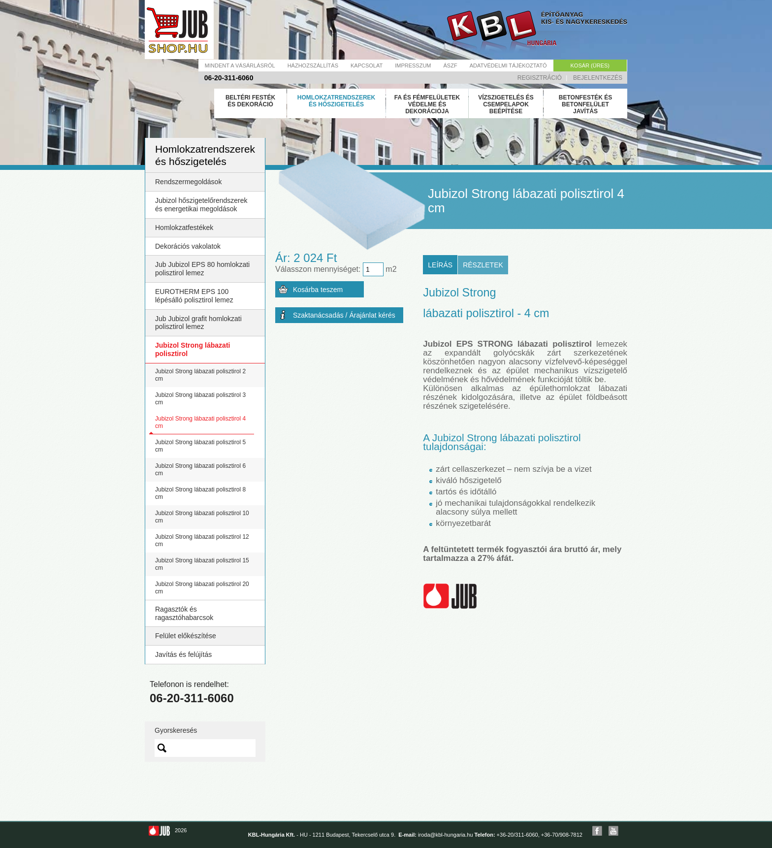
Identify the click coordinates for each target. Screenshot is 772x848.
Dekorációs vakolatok (188, 246)
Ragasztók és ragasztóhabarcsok (184, 613)
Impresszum (413, 65)
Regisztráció (539, 77)
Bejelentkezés (597, 77)
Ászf (450, 65)
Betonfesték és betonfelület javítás (585, 104)
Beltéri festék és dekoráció (250, 101)
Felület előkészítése (185, 636)
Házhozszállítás (313, 65)
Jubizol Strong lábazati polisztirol (192, 349)
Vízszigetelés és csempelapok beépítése (506, 104)
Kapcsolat (367, 65)
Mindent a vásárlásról (240, 65)
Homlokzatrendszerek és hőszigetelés (336, 101)
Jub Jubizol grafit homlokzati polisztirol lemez (198, 323)
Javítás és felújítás (183, 654)
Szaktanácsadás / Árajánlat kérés (344, 315)
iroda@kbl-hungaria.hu (445, 835)
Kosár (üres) (590, 65)
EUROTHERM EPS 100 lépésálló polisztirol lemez (194, 296)
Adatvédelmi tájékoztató (508, 65)
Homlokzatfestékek (184, 227)
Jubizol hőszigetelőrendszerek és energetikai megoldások (201, 204)
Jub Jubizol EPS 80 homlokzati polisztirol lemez (202, 269)
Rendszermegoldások (188, 182)
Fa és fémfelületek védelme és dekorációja (427, 104)
